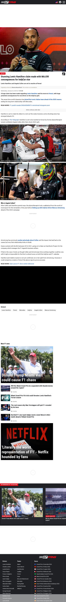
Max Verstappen (7, 581)
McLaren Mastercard (22, 579)
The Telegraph (14, 120)
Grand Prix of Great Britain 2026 (44, 588)
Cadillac (19, 571)
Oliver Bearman (7, 593)
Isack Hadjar (6, 579)
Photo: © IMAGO (5, 70)
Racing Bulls (20, 583)
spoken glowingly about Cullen (28, 240)
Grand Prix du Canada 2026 (42, 579)
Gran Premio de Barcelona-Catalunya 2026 (46, 583)
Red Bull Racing (21, 586)
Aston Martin (20, 566)
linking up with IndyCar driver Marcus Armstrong (48, 208)
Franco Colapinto (7, 574)
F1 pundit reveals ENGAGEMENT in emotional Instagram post (30, 105)
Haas (18, 576)
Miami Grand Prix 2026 (41, 576)
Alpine (18, 564)
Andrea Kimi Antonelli (8, 588)
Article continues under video (33, 110)
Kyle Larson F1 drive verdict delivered (22, 264)
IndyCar (3, 73)
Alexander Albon (7, 583)
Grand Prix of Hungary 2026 (43, 593)
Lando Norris (6, 569)
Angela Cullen (38, 310)
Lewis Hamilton (32, 93)
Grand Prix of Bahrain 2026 (42, 571)
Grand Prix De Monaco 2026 (43, 581)
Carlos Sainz (6, 586)
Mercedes (22, 310)
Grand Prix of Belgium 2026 (42, 591)
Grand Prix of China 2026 (42, 566)
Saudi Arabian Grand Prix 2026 (43, 574)
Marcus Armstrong (50, 310)
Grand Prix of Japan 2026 (42, 569)
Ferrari (51, 93)
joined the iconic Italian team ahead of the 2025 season (43, 99)
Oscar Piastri (6, 571)
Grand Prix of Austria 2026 (42, 586)
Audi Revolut (20, 569)
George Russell (6, 591)
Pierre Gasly (6, 576)
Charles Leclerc (7, 566)
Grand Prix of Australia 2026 (43, 564)
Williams (19, 588)
